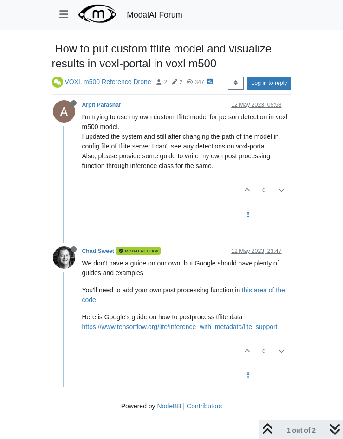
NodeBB (169, 406)
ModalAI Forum (154, 14)
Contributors (204, 406)
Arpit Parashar (101, 105)
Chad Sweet (98, 251)
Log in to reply (269, 83)
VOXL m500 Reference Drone (108, 81)
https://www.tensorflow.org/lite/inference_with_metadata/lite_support (180, 326)
